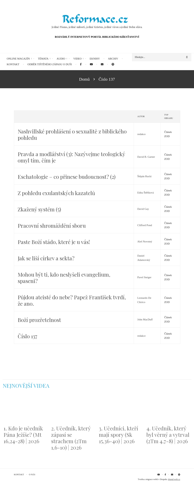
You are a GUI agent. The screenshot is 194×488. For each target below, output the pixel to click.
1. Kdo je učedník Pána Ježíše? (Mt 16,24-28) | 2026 (23, 434)
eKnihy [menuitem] (95, 58)
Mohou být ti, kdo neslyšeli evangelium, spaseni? (64, 277)
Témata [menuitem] (43, 58)
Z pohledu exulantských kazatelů (56, 193)
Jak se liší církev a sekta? (46, 258)
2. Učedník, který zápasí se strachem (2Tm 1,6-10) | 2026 (71, 438)
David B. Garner (146, 156)
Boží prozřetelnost (39, 320)
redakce (141, 134)
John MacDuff (145, 319)
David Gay (143, 208)
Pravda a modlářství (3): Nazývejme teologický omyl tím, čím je (71, 157)
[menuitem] (81, 64)
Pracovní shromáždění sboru (52, 225)
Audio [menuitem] (61, 58)
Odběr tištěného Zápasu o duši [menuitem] (49, 64)
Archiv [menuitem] (113, 58)
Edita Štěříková (145, 192)
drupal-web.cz (174, 479)
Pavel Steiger (144, 277)
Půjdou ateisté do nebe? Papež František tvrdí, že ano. (72, 300)
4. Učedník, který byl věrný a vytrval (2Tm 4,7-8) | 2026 (167, 434)
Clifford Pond (144, 225)
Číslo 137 (27, 336)
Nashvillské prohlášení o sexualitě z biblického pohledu (72, 134)
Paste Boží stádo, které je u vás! (54, 242)
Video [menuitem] (77, 58)
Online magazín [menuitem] (18, 58)
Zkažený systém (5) (39, 209)
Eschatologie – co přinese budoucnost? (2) (66, 176)
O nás (32, 474)
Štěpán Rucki (144, 176)
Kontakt (19, 474)
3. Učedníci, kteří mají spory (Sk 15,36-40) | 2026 (118, 434)
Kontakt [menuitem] (13, 64)
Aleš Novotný (144, 241)
